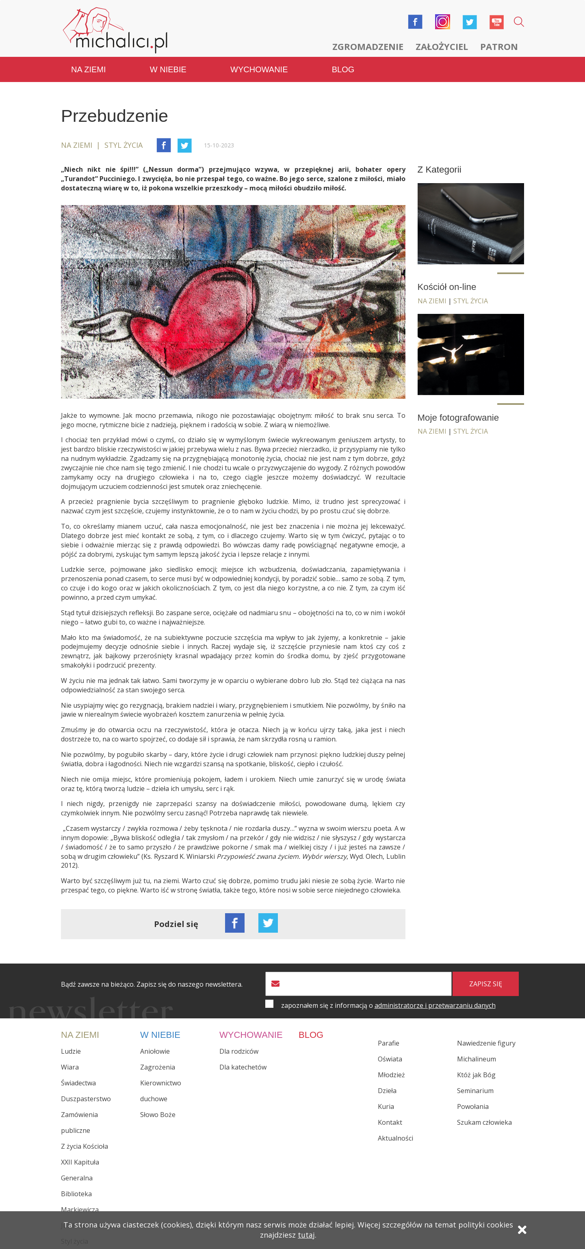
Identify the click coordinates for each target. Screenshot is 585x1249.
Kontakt (390, 1122)
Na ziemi (88, 69)
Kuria (386, 1106)
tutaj (306, 1235)
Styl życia (470, 300)
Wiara (70, 1066)
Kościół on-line (447, 286)
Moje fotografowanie (459, 417)
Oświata (390, 1059)
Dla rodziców (238, 1050)
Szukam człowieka (484, 1122)
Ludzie (71, 1050)
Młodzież (391, 1074)
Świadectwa (78, 1082)
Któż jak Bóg (476, 1074)
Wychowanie (259, 69)
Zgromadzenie (367, 46)
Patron (499, 46)
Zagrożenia (157, 1066)
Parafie (388, 1043)
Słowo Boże (158, 1114)
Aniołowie (155, 1050)
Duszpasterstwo (86, 1098)
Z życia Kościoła (84, 1145)
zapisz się (485, 983)
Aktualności (395, 1138)
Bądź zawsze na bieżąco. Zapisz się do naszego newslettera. (152, 984)
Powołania (473, 1106)
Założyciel (442, 46)
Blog (343, 69)
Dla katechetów (242, 1066)
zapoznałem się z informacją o (388, 1004)
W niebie (168, 69)
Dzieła (387, 1090)
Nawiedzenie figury (486, 1043)
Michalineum (476, 1059)
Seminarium (475, 1090)
